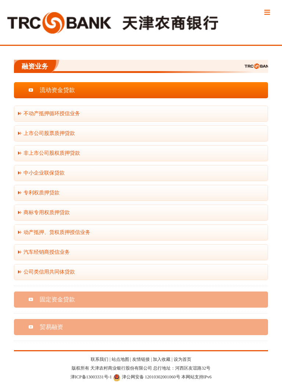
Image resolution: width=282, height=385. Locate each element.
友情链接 (141, 359)
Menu (267, 13)
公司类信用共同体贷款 (49, 272)
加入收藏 (161, 359)
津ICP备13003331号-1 (91, 377)
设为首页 (182, 359)
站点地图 (120, 359)
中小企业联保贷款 (44, 173)
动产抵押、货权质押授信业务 (57, 232)
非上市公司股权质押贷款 (52, 153)
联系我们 (99, 359)
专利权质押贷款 (41, 192)
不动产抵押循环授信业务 (52, 113)
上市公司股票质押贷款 (49, 133)
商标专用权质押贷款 (47, 212)
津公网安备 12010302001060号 (146, 377)
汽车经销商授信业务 (47, 252)
